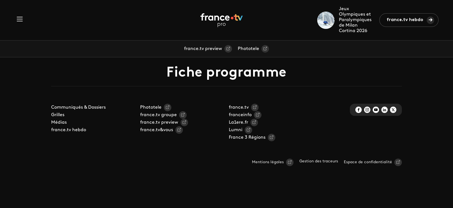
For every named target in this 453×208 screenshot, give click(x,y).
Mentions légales (268, 162)
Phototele (248, 49)
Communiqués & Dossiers (78, 107)
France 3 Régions (247, 137)
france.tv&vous (156, 130)
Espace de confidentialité (368, 162)
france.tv (239, 107)
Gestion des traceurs (318, 161)
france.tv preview (203, 49)
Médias (59, 122)
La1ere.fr (238, 122)
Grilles (57, 115)
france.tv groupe (158, 115)
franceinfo (240, 115)
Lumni (235, 130)
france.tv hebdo (405, 20)
